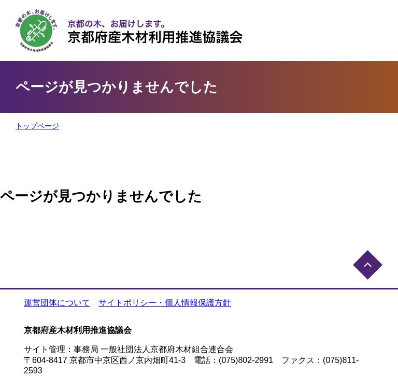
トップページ (37, 126)
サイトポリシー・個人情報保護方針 (164, 302)
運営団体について (57, 302)
